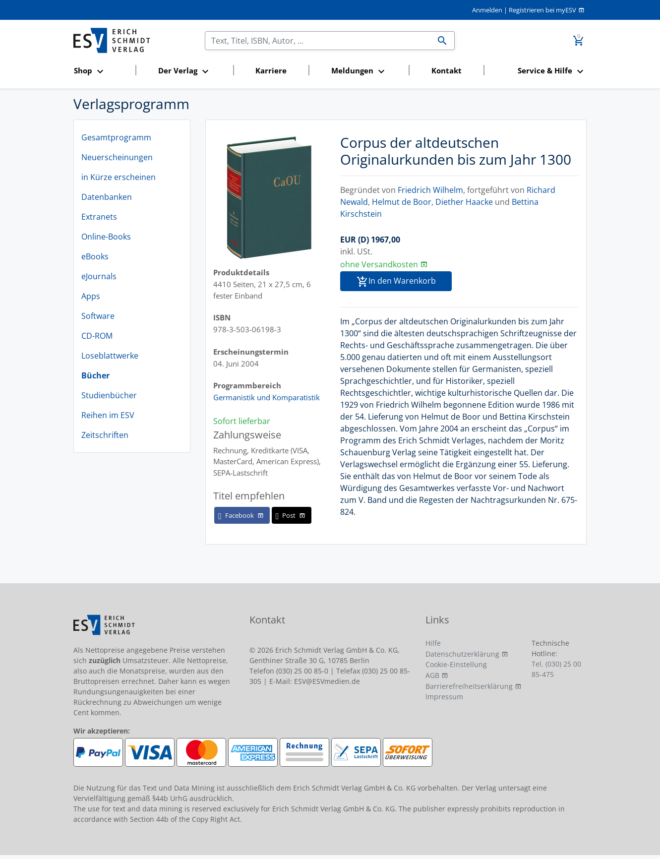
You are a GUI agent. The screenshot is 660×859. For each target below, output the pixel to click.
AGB (432, 675)
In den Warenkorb (396, 281)
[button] (101, 71)
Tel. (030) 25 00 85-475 (556, 669)
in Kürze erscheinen (118, 177)
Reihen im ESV (107, 415)
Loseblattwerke (109, 355)
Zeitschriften (104, 435)
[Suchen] (317, 40)
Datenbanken (106, 196)
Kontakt (446, 70)
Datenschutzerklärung (462, 654)
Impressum (444, 696)
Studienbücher (109, 395)
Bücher (95, 375)
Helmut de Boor (401, 201)
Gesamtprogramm (116, 137)
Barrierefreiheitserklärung (469, 686)
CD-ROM (97, 335)
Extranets (99, 216)
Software (98, 315)
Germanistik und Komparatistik (266, 397)
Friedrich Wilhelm (430, 189)
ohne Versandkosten (379, 264)
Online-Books (106, 236)
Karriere (271, 70)
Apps (90, 296)
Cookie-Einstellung (456, 664)
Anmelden (487, 9)
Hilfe (433, 643)
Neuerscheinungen (117, 157)
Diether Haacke (464, 201)
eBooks (95, 256)
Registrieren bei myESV (542, 9)
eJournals (99, 276)
